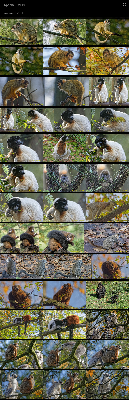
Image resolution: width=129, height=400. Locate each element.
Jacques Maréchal (14, 13)
